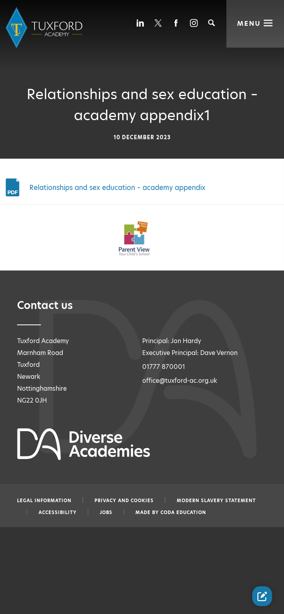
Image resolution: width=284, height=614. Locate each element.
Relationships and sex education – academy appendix (117, 187)
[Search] (211, 23)
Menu (249, 22)
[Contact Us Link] (262, 596)
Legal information (44, 500)
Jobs (106, 512)
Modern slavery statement (216, 500)
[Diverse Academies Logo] (45, 28)
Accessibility (58, 512)
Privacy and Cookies (124, 500)
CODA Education (183, 512)
